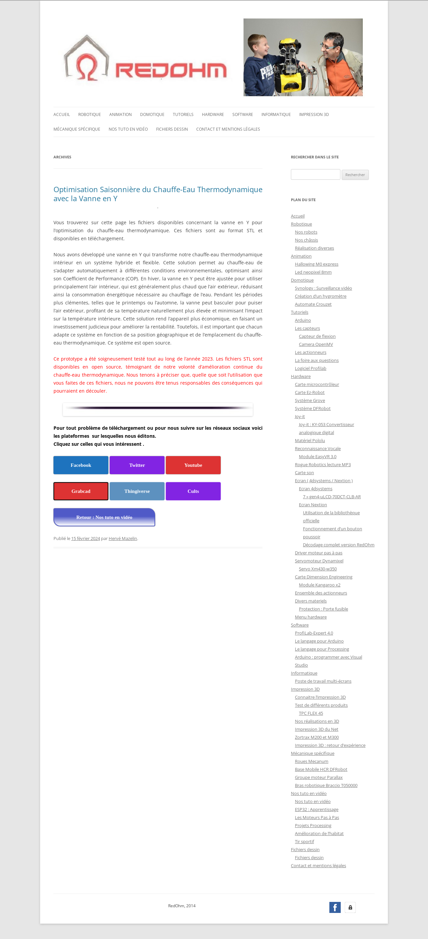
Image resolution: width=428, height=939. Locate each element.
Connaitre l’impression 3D (320, 696)
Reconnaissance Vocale (318, 448)
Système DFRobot (313, 408)
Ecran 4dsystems (315, 488)
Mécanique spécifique (77, 128)
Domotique (152, 114)
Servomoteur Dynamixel (319, 560)
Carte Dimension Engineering (323, 576)
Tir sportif (304, 841)
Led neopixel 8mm (313, 271)
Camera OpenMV (316, 344)
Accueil (62, 114)
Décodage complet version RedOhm (338, 544)
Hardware (213, 114)
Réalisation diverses (314, 247)
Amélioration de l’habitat (319, 833)
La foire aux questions (317, 360)
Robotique (89, 114)
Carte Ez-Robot (310, 392)
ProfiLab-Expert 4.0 (314, 632)
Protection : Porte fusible (323, 608)
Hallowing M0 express (316, 263)
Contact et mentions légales (228, 128)
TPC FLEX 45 (311, 712)
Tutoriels (183, 114)
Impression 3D (314, 114)
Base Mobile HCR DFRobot (321, 769)
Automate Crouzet (313, 303)
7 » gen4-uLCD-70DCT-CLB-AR (332, 496)
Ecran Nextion (313, 504)
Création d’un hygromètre (320, 295)
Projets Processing (313, 825)
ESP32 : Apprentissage (316, 809)
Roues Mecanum (311, 761)
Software (242, 114)
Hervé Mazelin (123, 538)
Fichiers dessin (172, 128)
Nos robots (306, 231)
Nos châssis (306, 239)
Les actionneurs (310, 352)
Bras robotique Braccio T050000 (326, 785)
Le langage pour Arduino (319, 640)
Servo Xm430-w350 (318, 568)
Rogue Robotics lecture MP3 (323, 464)
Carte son (304, 472)
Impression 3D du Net (316, 728)
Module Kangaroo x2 (319, 584)
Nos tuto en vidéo (128, 128)
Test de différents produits (321, 704)
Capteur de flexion (317, 335)
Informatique (276, 114)
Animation (120, 114)
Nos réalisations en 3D (317, 720)
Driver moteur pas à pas (318, 552)
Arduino (303, 319)
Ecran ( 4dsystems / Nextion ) (324, 480)
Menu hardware (311, 616)
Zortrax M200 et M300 (317, 736)
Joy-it (300, 416)
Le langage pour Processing (322, 648)
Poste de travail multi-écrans (323, 680)
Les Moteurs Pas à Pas (317, 817)
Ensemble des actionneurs (321, 592)
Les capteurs (307, 327)
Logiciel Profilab (310, 368)
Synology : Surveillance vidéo (323, 287)
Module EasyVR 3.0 (317, 456)
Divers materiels (311, 600)
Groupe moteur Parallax (319, 777)
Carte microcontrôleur (317, 384)
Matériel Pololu (310, 440)
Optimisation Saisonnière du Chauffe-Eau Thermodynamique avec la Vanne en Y (158, 192)
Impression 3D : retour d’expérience (330, 745)
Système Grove (310, 400)
